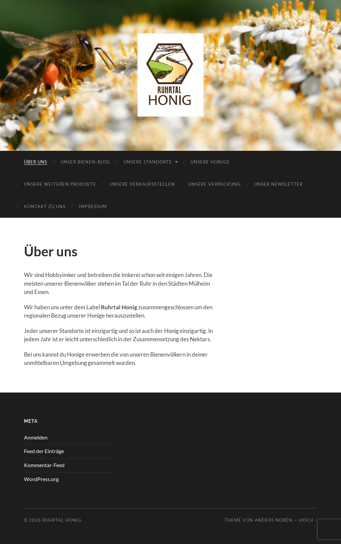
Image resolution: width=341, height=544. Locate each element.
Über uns (35, 161)
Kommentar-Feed (44, 465)
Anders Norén (273, 520)
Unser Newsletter (278, 184)
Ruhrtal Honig (62, 520)
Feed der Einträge (44, 451)
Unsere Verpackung (214, 184)
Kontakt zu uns (45, 206)
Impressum (93, 206)
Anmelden (36, 437)
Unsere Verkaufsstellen (142, 184)
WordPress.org (41, 479)
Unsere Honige (210, 161)
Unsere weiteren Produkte (60, 184)
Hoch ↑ (308, 520)
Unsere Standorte (148, 161)
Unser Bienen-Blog (85, 161)
